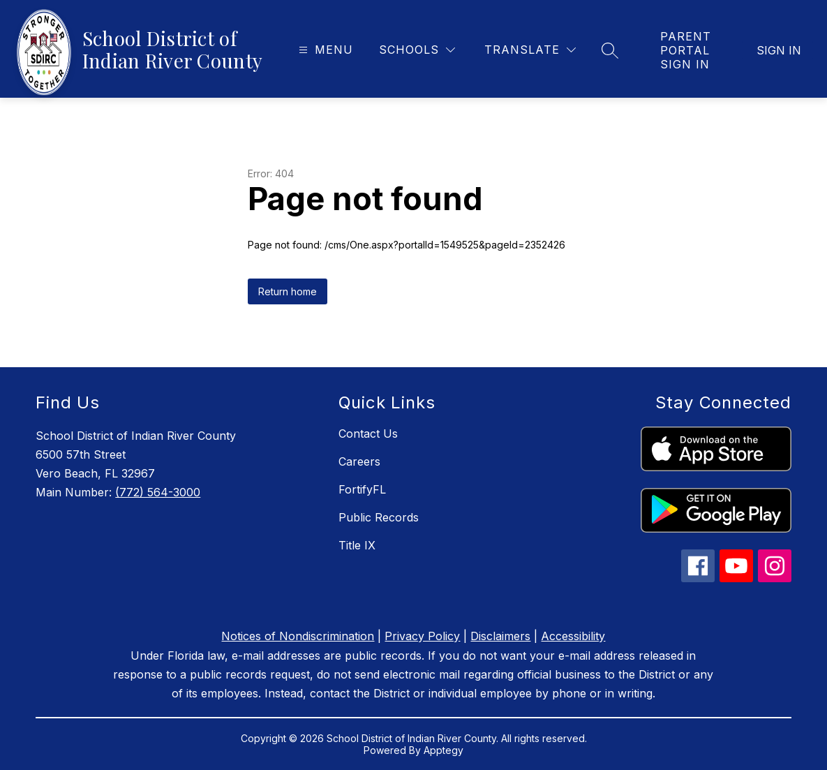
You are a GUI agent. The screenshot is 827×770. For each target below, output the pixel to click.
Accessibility (573, 636)
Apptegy (443, 750)
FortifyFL (362, 489)
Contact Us (368, 433)
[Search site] (610, 50)
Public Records (378, 517)
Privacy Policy (422, 636)
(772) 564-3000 (157, 492)
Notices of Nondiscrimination (297, 636)
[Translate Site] (530, 50)
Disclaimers (500, 636)
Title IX (356, 545)
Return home (287, 291)
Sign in (779, 50)
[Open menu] (324, 50)
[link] (687, 50)
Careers (359, 461)
